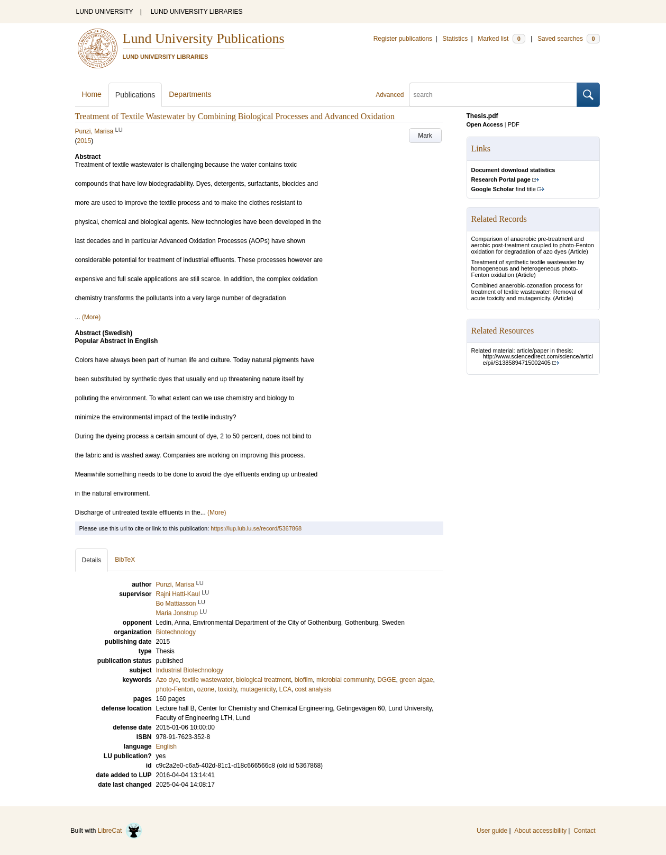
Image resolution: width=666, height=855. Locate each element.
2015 (84, 141)
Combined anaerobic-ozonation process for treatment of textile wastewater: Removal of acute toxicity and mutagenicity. (527, 291)
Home (92, 94)
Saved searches (568, 38)
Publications (135, 95)
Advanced (390, 94)
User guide (492, 830)
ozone (206, 689)
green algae (416, 679)
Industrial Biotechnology (189, 670)
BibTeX (125, 559)
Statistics (455, 38)
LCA (285, 689)
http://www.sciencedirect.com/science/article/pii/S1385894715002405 (538, 359)
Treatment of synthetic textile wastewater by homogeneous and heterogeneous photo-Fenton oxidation (528, 268)
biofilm (304, 679)
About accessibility (540, 830)
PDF (513, 124)
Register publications (402, 38)
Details (92, 560)
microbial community (344, 679)
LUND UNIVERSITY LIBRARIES (197, 11)
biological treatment (263, 679)
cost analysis (313, 689)
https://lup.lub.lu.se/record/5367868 (256, 528)
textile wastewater (208, 679)
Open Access (485, 124)
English (166, 746)
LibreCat (120, 830)
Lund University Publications (204, 38)
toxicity (227, 689)
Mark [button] (425, 135)
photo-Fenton (175, 689)
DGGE (386, 679)
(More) (91, 317)
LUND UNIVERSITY (104, 11)
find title (503, 189)
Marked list (501, 38)
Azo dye (167, 679)
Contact (584, 830)
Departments (190, 94)
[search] (493, 95)
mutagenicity (257, 689)
